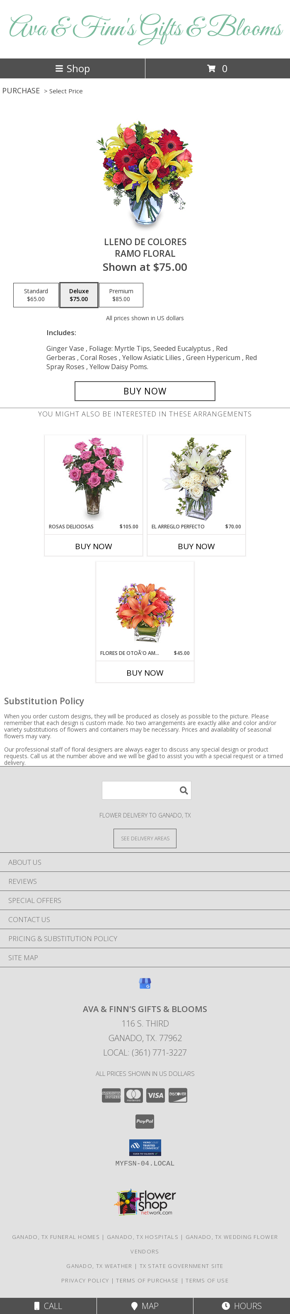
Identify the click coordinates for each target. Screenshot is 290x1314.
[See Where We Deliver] (145, 838)
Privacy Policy (85, 1280)
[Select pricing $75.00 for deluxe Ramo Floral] (78, 295)
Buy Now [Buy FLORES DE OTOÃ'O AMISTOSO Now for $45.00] (145, 672)
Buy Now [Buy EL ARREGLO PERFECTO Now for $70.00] (196, 546)
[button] (145, 1147)
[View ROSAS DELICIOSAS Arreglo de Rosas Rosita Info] (93, 479)
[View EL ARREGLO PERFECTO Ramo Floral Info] (196, 479)
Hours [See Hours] (242, 1306)
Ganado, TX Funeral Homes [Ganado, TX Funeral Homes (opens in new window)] (56, 1237)
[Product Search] (146, 790)
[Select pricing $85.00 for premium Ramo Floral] (121, 295)
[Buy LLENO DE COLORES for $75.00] (145, 391)
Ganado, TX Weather (99, 1266)
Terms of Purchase (147, 1280)
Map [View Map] (145, 1306)
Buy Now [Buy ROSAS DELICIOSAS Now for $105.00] (93, 546)
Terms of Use (207, 1280)
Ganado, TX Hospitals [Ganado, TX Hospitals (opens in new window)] (143, 1237)
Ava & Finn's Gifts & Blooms (145, 29)
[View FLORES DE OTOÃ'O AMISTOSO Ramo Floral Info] (145, 606)
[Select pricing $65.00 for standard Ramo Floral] (36, 295)
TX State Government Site (182, 1266)
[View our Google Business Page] (145, 987)
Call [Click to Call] (48, 1306)
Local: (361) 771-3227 (145, 1052)
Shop (72, 68)
